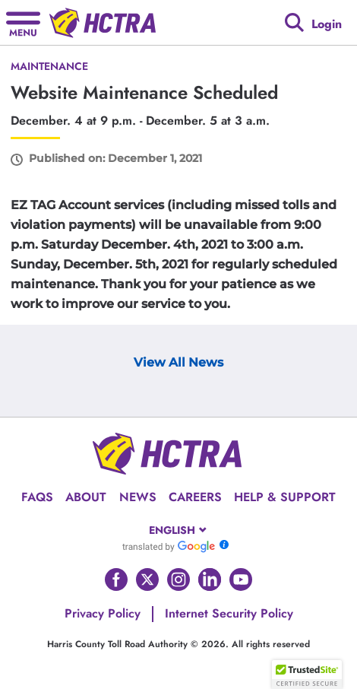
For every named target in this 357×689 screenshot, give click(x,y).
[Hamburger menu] (23, 22)
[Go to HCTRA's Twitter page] (147, 579)
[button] (307, 674)
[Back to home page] (102, 23)
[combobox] (179, 530)
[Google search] (294, 22)
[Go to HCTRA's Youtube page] (240, 579)
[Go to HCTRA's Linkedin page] (209, 579)
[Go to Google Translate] (168, 546)
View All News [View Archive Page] (178, 362)
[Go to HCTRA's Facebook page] (116, 579)
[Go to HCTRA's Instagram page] (178, 579)
